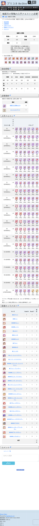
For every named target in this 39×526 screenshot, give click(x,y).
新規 (10, 7)
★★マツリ (15, 314)
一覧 (10, 9)
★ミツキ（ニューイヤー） (15, 384)
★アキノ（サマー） (15, 403)
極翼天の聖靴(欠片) (15, 105)
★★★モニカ (15, 339)
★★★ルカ (15, 347)
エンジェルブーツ (15, 109)
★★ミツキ (15, 335)
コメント (6, 29)
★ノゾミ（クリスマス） (15, 359)
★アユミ (15, 343)
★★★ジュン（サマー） (15, 372)
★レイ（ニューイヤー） (15, 355)
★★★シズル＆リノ (15, 436)
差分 (20, 7)
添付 (35, 7)
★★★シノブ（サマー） (15, 415)
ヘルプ (20, 9)
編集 (15, 7)
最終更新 (4, 9)
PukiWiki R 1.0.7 (10, 516)
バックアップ (27, 7)
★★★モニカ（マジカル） (15, 376)
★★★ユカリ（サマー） (15, 407)
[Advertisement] (19, 490)
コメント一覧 (7, 451)
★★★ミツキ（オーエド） (15, 380)
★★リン (15, 318)
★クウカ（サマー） (15, 411)
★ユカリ (15, 331)
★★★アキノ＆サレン (15, 432)
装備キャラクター (9, 27)
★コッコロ (15, 351)
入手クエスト (7, 25)
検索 (15, 9)
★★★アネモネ (15, 423)
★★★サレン (15, 322)
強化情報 (6, 22)
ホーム (3, 7)
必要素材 (6, 23)
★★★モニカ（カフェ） (15, 393)
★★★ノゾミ (15, 327)
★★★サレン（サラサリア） (15, 419)
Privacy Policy (3, 514)
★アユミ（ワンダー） (15, 368)
